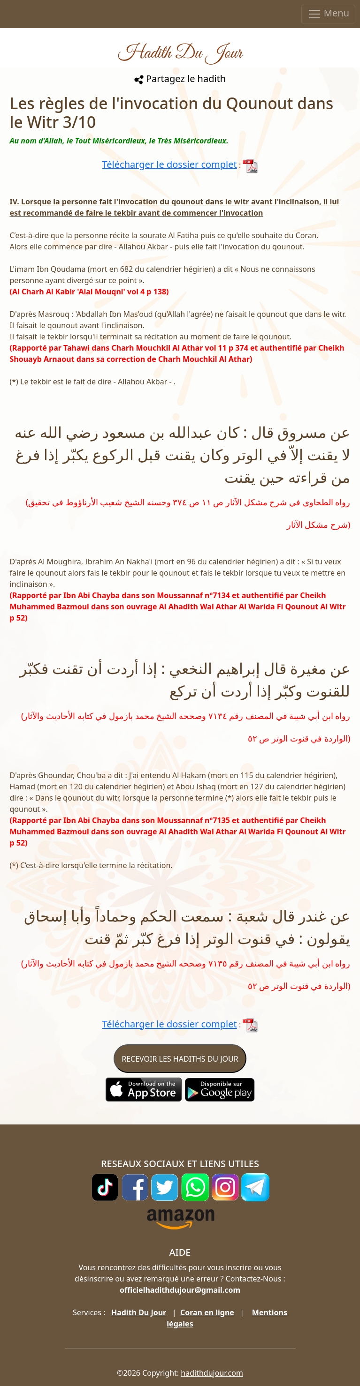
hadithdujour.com (212, 1373)
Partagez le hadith (180, 78)
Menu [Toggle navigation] (328, 14)
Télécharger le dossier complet (169, 164)
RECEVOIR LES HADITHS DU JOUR (180, 1059)
